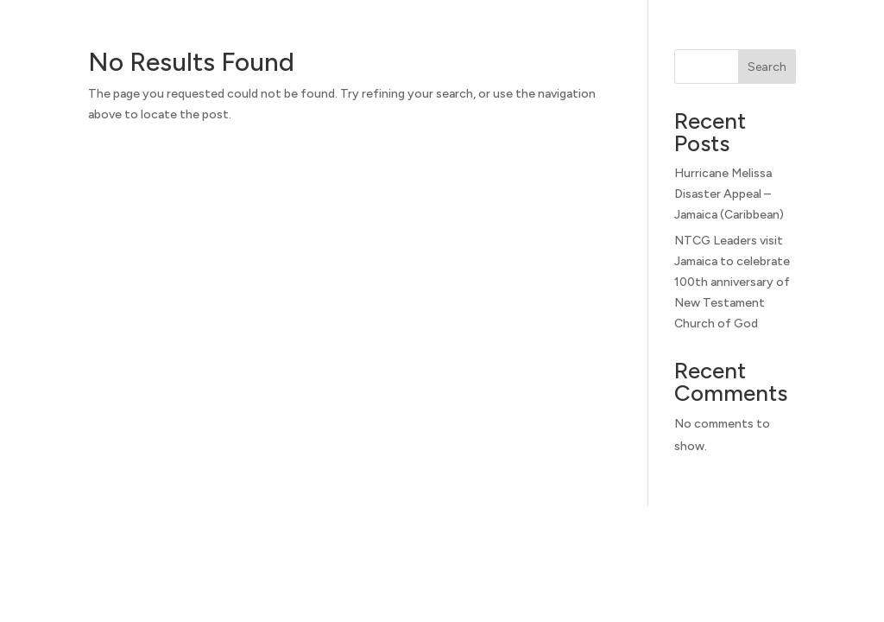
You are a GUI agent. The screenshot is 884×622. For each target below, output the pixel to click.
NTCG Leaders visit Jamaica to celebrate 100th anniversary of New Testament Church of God (732, 281)
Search (767, 67)
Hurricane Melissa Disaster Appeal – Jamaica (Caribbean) (729, 194)
